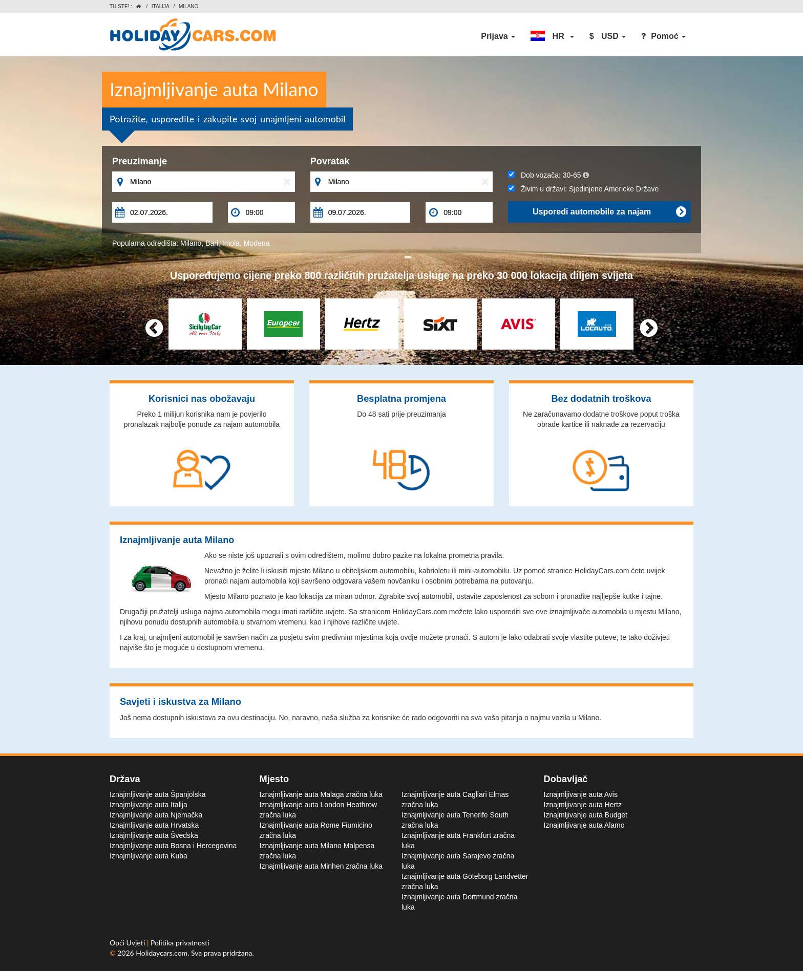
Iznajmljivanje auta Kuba (148, 856)
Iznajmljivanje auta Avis (581, 794)
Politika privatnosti (180, 942)
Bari (211, 243)
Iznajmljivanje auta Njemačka (156, 815)
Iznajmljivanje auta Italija (148, 805)
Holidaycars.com (161, 952)
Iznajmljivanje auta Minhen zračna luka (321, 866)
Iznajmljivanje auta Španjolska (158, 794)
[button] (552, 36)
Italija (161, 6)
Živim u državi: (583, 189)
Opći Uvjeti (128, 942)
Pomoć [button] (663, 36)
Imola (231, 243)
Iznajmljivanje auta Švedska (154, 835)
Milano (190, 243)
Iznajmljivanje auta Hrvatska (154, 825)
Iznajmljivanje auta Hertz (583, 805)
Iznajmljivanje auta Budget (585, 815)
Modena (257, 243)
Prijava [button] (498, 36)
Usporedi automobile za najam (609, 212)
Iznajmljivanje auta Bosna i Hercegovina (173, 845)
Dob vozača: (548, 175)
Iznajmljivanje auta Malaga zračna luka (321, 794)
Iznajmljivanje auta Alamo (584, 825)
